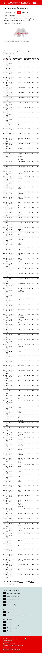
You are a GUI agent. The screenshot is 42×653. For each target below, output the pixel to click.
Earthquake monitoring (13, 625)
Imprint (5, 648)
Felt (15, 12)
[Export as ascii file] (13, 53)
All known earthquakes (13, 605)
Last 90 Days (8, 12)
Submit (6, 53)
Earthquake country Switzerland (15, 622)
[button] (4, 3)
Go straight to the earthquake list (12, 23)
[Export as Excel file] (10, 53)
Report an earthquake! (13, 612)
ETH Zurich (17, 649)
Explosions (25, 12)
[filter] (4, 59)
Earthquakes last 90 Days (13, 593)
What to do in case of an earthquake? (16, 615)
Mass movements (9, 15)
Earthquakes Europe (12, 628)
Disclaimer (11, 648)
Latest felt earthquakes (13, 596)
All (19, 12)
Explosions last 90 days (13, 599)
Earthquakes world (12, 631)
